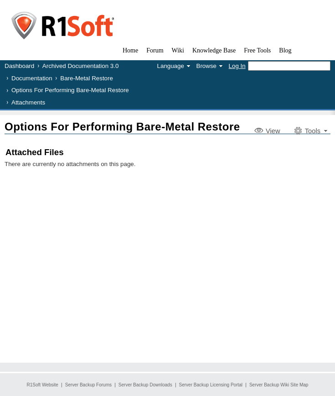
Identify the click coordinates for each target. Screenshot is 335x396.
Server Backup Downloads (145, 384)
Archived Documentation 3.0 (80, 66)
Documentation (31, 78)
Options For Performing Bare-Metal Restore (70, 90)
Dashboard (19, 66)
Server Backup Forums (88, 384)
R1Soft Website (42, 384)
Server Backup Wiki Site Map (279, 384)
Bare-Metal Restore (86, 78)
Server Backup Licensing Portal (211, 384)
